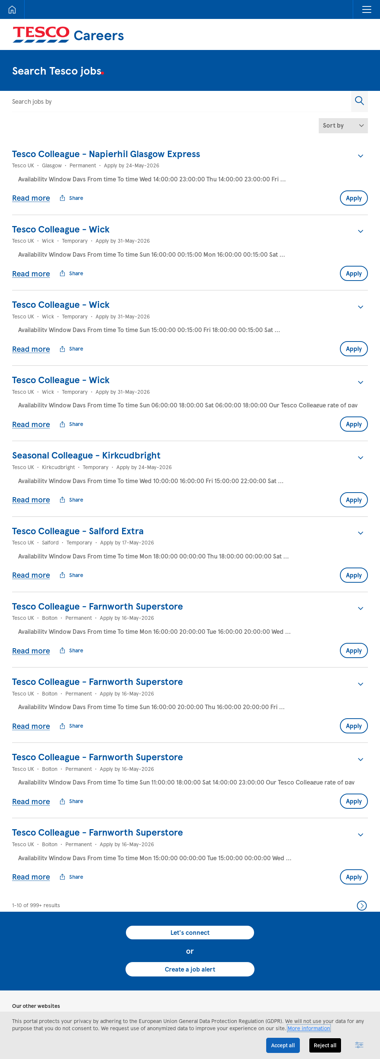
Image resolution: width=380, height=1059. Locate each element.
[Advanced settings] (359, 1045)
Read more (31, 191)
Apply (354, 191)
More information (309, 1028)
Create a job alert (190, 908)
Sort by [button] (333, 125)
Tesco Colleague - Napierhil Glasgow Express (106, 153)
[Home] (12, 9)
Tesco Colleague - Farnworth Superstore (97, 569)
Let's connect (190, 872)
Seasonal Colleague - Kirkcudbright (86, 430)
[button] (366, 9)
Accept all (283, 1045)
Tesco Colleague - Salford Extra (78, 500)
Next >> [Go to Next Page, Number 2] (362, 845)
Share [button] (71, 192)
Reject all (325, 1045)
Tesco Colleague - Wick (61, 222)
